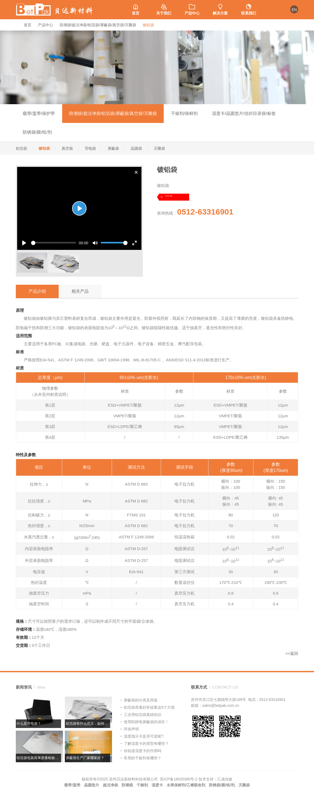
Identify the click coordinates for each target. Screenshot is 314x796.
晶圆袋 (136, 148)
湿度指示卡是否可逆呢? (143, 736)
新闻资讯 (30, 687)
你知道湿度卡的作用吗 (142, 751)
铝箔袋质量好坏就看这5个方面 (149, 707)
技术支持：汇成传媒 (215, 779)
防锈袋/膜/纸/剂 (37, 132)
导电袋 (90, 148)
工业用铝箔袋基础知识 (142, 714)
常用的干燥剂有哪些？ (142, 758)
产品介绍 (37, 291)
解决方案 (220, 7)
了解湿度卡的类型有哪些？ (146, 743)
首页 (135, 7)
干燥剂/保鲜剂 (184, 113)
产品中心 (192, 7)
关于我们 (164, 7)
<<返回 (292, 653)
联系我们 (248, 7)
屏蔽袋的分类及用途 (141, 700)
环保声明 (131, 729)
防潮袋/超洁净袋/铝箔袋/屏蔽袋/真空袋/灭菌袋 (98, 25)
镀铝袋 (148, 25)
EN (294, 9)
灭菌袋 (159, 148)
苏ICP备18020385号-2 (178, 779)
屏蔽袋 (113, 148)
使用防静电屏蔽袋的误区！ (146, 722)
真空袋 (67, 148)
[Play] (79, 208)
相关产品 (80, 291)
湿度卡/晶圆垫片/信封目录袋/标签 (243, 113)
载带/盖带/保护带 (39, 113)
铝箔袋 (21, 148)
